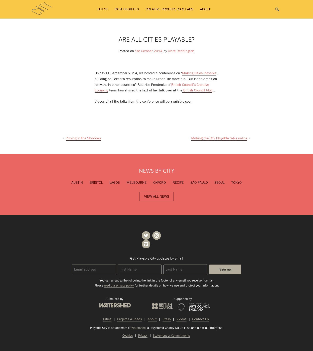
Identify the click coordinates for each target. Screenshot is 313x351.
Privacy (143, 335)
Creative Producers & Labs (169, 9)
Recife (178, 182)
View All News (156, 196)
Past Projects (127, 9)
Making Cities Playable (199, 73)
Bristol (96, 182)
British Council (162, 306)
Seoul (219, 182)
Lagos (114, 182)
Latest (102, 9)
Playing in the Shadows (83, 138)
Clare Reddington (181, 51)
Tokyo (236, 182)
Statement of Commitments (171, 335)
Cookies (127, 335)
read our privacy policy (119, 285)
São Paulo (199, 182)
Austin (77, 182)
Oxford (159, 182)
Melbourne (137, 182)
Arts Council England (193, 307)
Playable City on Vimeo (146, 244)
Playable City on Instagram (156, 235)
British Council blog (197, 90)
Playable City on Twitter (146, 235)
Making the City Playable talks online (219, 138)
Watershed (115, 305)
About (205, 9)
